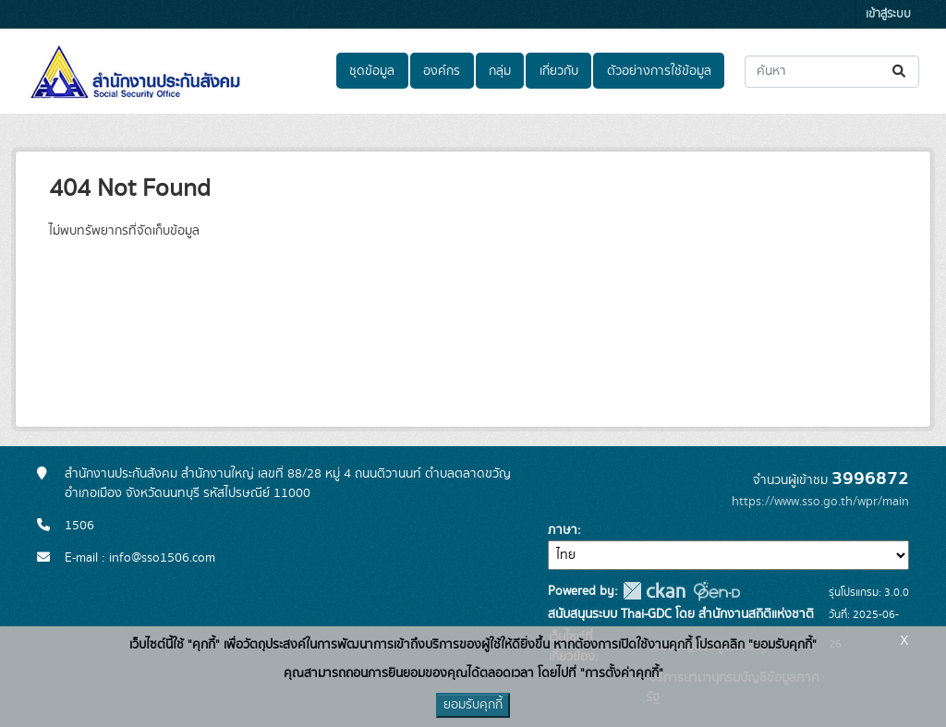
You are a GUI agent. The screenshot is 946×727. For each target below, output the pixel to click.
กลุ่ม (500, 71)
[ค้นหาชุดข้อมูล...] (832, 71)
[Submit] (900, 71)
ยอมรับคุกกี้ (473, 705)
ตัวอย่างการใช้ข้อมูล (659, 71)
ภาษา (562, 530)
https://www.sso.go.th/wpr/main (820, 501)
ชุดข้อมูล (371, 71)
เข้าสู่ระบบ (888, 14)
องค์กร (441, 71)
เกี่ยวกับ (559, 71)
